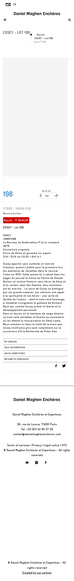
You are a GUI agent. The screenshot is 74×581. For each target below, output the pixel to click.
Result (41, 34)
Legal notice (52, 445)
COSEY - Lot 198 (43, 38)
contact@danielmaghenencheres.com (37, 434)
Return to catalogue (16, 359)
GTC (64, 445)
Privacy (37, 445)
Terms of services (18, 445)
